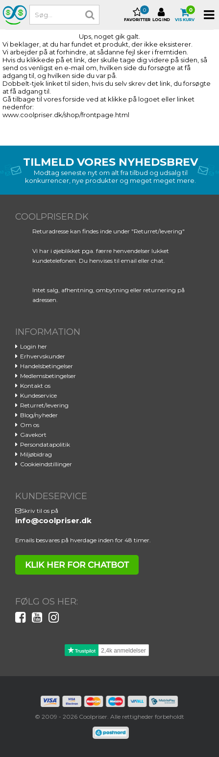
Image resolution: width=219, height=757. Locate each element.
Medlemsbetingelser (48, 375)
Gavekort (33, 434)
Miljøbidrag (36, 454)
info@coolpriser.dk (53, 520)
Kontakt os (35, 385)
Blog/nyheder (39, 415)
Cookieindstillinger (46, 464)
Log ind (161, 14)
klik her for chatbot (77, 565)
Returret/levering (44, 405)
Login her (33, 346)
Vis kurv (185, 14)
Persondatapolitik (45, 444)
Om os (29, 425)
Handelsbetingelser (46, 366)
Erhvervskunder (42, 356)
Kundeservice (38, 395)
